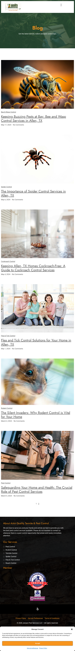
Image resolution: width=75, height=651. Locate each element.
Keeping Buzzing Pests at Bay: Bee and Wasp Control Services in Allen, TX (33, 118)
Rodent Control (6, 408)
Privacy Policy (43, 648)
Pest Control (5, 483)
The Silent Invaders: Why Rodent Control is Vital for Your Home (35, 414)
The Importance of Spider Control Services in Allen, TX (33, 193)
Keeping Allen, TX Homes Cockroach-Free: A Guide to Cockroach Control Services (33, 267)
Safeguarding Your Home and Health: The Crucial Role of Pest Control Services (36, 489)
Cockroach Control (8, 261)
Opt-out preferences (32, 648)
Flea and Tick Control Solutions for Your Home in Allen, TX (36, 342)
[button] (72, 629)
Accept (37, 643)
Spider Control (6, 187)
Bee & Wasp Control (8, 112)
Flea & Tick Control (8, 336)
